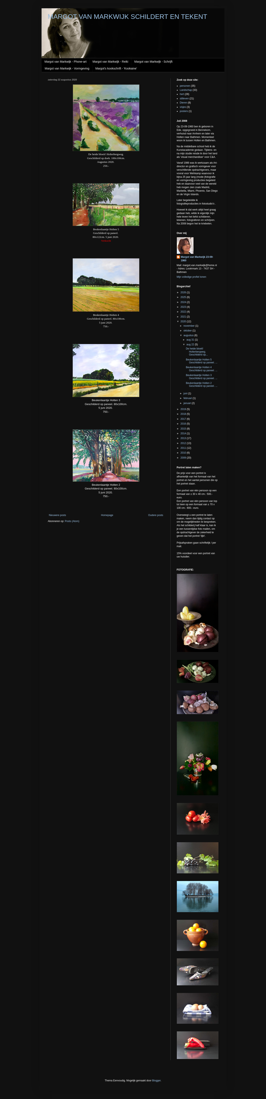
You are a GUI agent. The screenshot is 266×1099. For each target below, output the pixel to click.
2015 (184, 428)
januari (187, 403)
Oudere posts (155, 515)
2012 (184, 443)
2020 (184, 321)
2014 (184, 433)
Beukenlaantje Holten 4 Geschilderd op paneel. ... (201, 369)
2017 (184, 418)
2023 (184, 306)
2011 (184, 448)
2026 (184, 292)
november (189, 325)
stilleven (184, 98)
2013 (184, 438)
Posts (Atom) (72, 521)
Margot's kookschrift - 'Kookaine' (116, 68)
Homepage (107, 515)
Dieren (183, 102)
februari (188, 398)
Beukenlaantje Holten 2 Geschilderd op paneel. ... (201, 384)
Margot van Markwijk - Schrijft (153, 61)
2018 (184, 414)
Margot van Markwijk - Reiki (110, 61)
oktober (187, 330)
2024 (184, 302)
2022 (184, 311)
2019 (184, 409)
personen (185, 85)
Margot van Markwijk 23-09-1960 (197, 259)
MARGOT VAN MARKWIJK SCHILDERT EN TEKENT (127, 16)
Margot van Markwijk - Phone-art (65, 61)
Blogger (156, 1080)
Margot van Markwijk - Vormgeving (67, 68)
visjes (183, 107)
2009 (184, 457)
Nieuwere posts (57, 515)
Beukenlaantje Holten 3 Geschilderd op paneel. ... (201, 377)
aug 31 (190, 339)
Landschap (186, 90)
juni (185, 393)
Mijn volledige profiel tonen (191, 276)
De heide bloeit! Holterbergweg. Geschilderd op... (197, 351)
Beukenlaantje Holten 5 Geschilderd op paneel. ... (201, 361)
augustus (188, 335)
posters (184, 111)
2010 (184, 452)
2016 (184, 423)
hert (182, 94)
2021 (184, 316)
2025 (184, 297)
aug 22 (190, 344)
